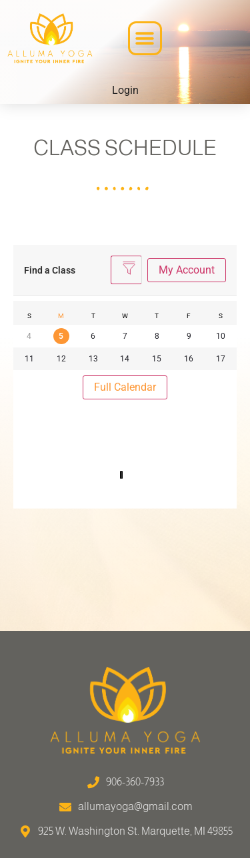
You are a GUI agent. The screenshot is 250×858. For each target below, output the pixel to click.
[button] (145, 38)
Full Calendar (125, 387)
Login (125, 90)
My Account (187, 270)
